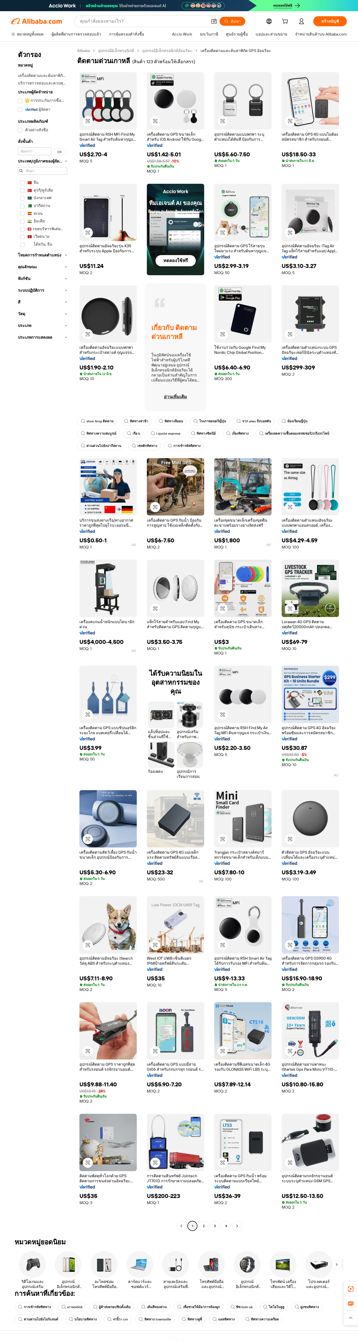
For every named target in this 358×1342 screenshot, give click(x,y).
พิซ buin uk (241, 1307)
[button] (214, 21)
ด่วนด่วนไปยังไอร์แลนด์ (38, 1319)
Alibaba (83, 50)
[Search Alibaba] (143, 21)
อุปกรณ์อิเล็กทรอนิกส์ (116, 50)
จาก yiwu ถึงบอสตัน (254, 421)
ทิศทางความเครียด (262, 1319)
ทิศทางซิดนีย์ (203, 433)
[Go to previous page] (181, 1226)
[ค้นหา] (232, 21)
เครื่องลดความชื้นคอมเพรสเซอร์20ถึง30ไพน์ (294, 433)
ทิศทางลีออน (171, 421)
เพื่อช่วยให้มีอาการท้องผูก (198, 1307)
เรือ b (133, 433)
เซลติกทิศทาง (144, 446)
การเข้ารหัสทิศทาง (184, 446)
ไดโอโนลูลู (273, 1307)
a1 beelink (72, 1307)
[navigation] (42, 639)
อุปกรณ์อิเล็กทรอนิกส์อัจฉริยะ (167, 50)
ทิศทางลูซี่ (192, 1319)
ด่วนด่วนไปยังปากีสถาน (101, 446)
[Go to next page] (237, 1226)
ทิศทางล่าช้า (136, 421)
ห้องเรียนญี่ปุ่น (294, 421)
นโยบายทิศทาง (83, 1319)
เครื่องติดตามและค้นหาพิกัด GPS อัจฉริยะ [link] (236, 50)
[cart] (286, 22)
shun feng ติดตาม (97, 421)
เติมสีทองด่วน (154, 1307)
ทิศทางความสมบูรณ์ (98, 433)
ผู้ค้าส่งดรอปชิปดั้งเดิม (112, 1307)
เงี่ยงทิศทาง (237, 433)
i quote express (165, 433)
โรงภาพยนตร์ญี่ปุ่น (210, 421)
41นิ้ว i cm (117, 1319)
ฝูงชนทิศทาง (307, 1307)
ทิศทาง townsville (155, 1319)
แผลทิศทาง (224, 1319)
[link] (350, 1289)
